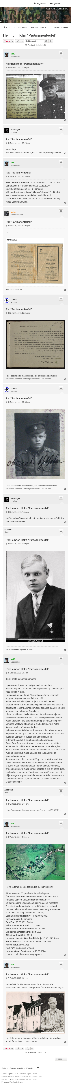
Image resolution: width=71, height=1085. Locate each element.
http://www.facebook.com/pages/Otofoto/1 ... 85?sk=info (28, 379)
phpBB (10, 1074)
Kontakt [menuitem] (29, 1068)
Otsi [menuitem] (6, 22)
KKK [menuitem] (2, 22)
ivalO (13, 54)
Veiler (13, 212)
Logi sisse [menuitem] (54, 3)
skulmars (8, 529)
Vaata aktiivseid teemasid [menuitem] (63, 9)
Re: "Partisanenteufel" (19, 139)
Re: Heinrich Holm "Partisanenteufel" (27, 508)
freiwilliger (15, 130)
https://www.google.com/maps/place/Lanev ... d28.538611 (33, 810)
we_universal (9, 1079)
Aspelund (8, 790)
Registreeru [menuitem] (40, 3)
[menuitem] (5, 1082)
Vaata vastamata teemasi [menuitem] (51, 9)
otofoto (14, 299)
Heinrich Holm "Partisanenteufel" (29, 35)
